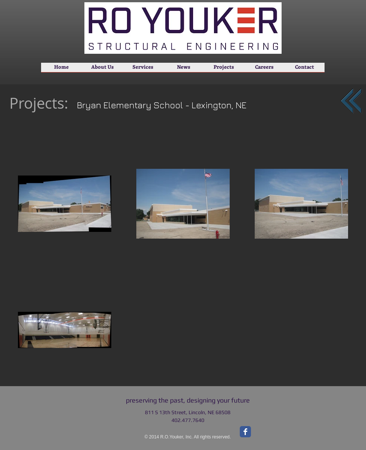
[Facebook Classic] (245, 431)
